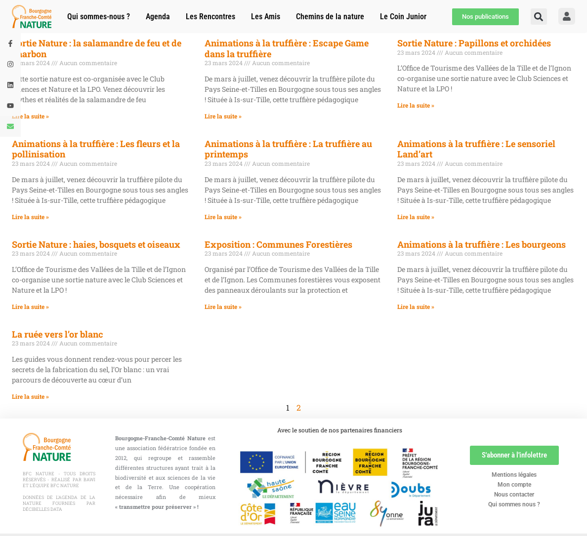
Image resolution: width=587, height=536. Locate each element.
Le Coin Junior (403, 16)
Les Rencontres (210, 16)
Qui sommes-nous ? (98, 16)
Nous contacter (514, 494)
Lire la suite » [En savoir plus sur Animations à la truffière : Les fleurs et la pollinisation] (30, 217)
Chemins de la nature (330, 16)
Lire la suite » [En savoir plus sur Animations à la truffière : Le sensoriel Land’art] (415, 217)
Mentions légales (514, 474)
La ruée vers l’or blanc (57, 334)
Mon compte (514, 484)
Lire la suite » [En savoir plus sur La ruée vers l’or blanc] (30, 396)
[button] (539, 16)
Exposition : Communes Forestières (278, 244)
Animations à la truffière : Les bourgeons (481, 244)
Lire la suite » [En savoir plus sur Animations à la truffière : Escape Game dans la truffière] (223, 116)
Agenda (158, 16)
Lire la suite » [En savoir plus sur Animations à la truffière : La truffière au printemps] (223, 217)
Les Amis (265, 16)
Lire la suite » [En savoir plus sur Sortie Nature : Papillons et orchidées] (415, 105)
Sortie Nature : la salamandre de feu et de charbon (96, 48)
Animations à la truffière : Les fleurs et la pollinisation (96, 149)
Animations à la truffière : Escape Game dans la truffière (287, 48)
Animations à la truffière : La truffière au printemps (288, 149)
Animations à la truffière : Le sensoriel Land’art (476, 149)
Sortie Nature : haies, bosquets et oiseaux (96, 244)
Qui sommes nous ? (514, 504)
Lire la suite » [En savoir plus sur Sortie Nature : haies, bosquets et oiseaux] (30, 306)
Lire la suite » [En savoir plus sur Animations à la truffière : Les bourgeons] (415, 306)
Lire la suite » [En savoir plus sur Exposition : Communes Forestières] (223, 306)
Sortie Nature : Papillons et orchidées (474, 43)
